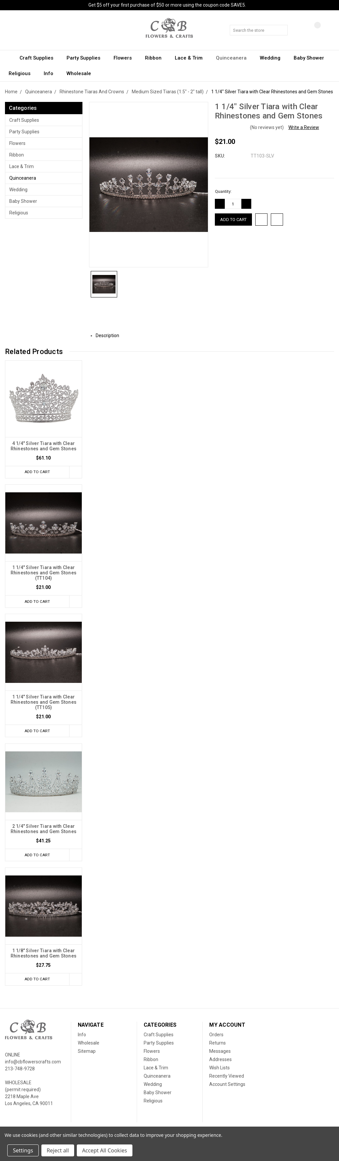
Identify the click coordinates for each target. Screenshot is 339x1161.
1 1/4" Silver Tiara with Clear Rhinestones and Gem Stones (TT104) (44, 573)
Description (110, 335)
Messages (220, 1053)
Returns (217, 1045)
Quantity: (223, 191)
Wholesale (79, 73)
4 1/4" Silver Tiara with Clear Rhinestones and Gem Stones (44, 446)
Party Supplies (86, 58)
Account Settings (227, 1087)
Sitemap (87, 1053)
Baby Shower (312, 58)
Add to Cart (36, 471)
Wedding (273, 58)
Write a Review (303, 127)
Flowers (126, 58)
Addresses (220, 1062)
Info (51, 73)
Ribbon (156, 58)
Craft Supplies (39, 58)
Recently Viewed (226, 1078)
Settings (23, 1150)
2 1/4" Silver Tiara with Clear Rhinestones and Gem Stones (44, 830)
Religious (22, 73)
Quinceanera (234, 58)
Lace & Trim (192, 58)
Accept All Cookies (104, 1150)
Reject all (58, 1150)
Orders (216, 1037)
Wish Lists (219, 1070)
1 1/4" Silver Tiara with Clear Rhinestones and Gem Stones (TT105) (44, 703)
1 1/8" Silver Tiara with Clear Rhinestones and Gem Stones (44, 955)
